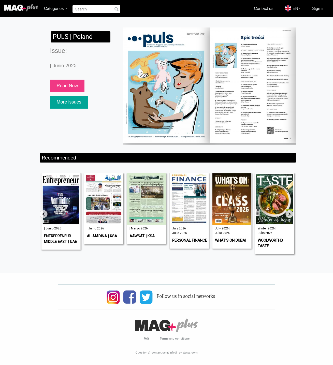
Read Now (67, 85)
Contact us (263, 8)
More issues (68, 102)
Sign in (318, 8)
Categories (55, 8)
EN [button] (293, 8)
